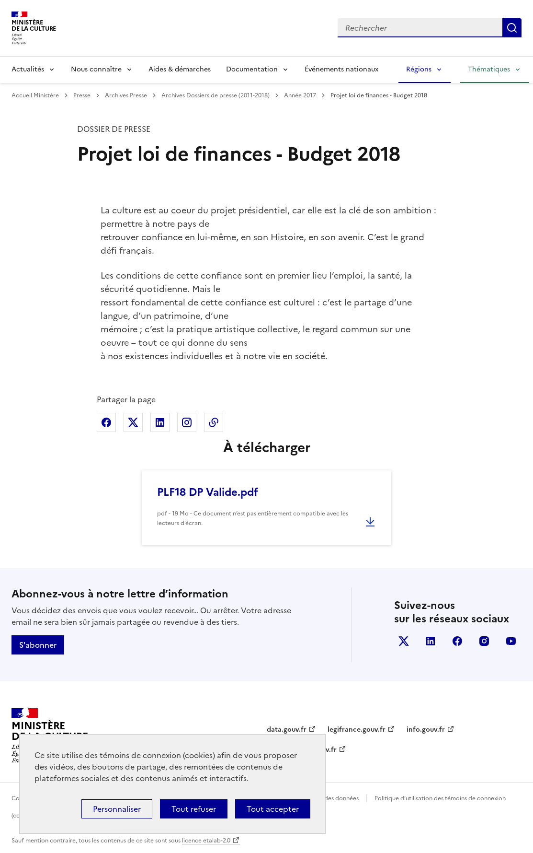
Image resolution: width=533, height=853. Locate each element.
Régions (418, 69)
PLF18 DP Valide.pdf (207, 492)
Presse (82, 95)
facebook (457, 641)
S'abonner (38, 645)
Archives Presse (126, 95)
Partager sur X (133, 422)
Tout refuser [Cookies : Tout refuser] (193, 809)
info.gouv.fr (426, 729)
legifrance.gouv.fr (357, 729)
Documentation (252, 69)
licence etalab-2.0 (206, 840)
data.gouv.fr (286, 729)
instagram (484, 641)
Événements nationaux (341, 69)
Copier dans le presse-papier (213, 422)
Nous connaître (96, 69)
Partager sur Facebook (106, 422)
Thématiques (489, 69)
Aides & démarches (179, 69)
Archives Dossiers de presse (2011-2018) (216, 95)
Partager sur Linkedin (160, 422)
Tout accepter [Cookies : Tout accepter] (273, 809)
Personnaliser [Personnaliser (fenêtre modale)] (117, 809)
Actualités (27, 69)
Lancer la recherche (512, 27)
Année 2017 (301, 95)
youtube (511, 641)
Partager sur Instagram (186, 422)
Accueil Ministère (35, 95)
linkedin (430, 641)
